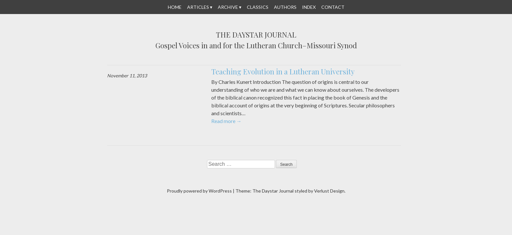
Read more (226, 121)
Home (175, 7)
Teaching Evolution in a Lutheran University (283, 71)
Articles (198, 7)
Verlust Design (329, 191)
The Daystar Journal (256, 34)
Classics (257, 7)
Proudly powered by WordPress (199, 191)
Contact (332, 7)
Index (309, 7)
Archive (228, 7)
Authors (285, 7)
